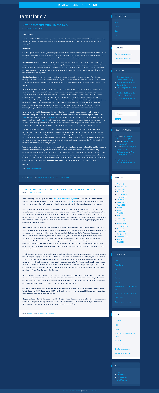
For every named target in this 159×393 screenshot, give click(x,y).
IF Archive (118, 320)
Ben (116, 31)
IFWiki (117, 329)
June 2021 (120, 210)
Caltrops (118, 269)
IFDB (116, 325)
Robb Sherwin (50, 117)
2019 (39, 178)
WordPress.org (122, 380)
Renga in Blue (119, 345)
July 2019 (120, 239)
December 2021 (122, 194)
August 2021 (121, 205)
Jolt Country (119, 282)
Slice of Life (56, 178)
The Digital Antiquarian (122, 349)
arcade (71, 201)
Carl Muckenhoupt (123, 152)
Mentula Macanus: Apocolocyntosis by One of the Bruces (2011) (59, 190)
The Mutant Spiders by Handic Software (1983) (125, 78)
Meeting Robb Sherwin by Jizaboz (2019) (45, 25)
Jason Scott (45, 120)
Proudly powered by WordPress (72, 391)
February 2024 (122, 186)
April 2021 (120, 215)
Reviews (30, 178)
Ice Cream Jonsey (122, 160)
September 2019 (122, 236)
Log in (119, 372)
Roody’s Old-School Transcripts (125, 293)
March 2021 (121, 218)
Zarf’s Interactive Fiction (123, 353)
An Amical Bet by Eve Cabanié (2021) (126, 148)
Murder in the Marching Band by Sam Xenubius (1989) (126, 94)
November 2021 (122, 197)
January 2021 (121, 223)
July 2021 (120, 207)
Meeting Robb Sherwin (33, 168)
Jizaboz (117, 278)
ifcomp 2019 (44, 178)
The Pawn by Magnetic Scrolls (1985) (124, 137)
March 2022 (121, 189)
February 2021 (122, 221)
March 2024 (121, 184)
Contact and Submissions (123, 54)
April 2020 (120, 229)
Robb (39, 193)
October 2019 (121, 234)
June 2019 (120, 242)
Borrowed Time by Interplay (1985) (125, 142)
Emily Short (119, 297)
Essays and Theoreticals (123, 58)
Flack (41, 29)
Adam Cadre (119, 265)
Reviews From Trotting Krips (79, 4)
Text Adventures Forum (123, 302)
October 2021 (121, 199)
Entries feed (121, 374)
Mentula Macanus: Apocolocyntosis (65, 198)
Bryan (117, 26)
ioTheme (93, 391)
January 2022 (121, 192)
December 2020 (122, 226)
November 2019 (122, 231)
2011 (39, 313)
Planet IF (118, 340)
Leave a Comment (65, 178)
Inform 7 (50, 178)
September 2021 (122, 202)
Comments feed (122, 377)
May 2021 (120, 213)
